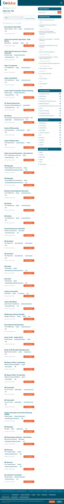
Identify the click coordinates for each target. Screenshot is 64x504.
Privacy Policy (52, 491)
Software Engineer (44, 132)
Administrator (43, 128)
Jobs (38, 494)
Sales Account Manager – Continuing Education (49, 39)
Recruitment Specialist (12, 27)
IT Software (42, 98)
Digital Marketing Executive (46, 20)
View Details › (29, 33)
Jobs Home (6, 8)
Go (59, 12)
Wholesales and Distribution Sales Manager (48, 46)
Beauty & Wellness (25, 494)
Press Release (52, 494)
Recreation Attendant (45, 73)
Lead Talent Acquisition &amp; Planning (18, 91)
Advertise (59, 491)
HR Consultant (43, 78)
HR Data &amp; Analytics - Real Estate (17, 437)
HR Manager (8, 166)
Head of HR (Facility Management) (16, 350)
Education (44, 494)
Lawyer (41, 144)
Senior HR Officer (10, 302)
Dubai (41, 152)
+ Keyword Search (29, 18)
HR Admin (8, 203)
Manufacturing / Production (46, 115)
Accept (52, 501)
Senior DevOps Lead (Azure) (47, 52)
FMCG (41, 108)
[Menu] (61, 2)
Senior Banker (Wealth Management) (49, 63)
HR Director (8, 450)
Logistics (41, 142)
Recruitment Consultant (13, 475)
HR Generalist (9, 387)
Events (33, 494)
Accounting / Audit (44, 113)
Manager (41, 140)
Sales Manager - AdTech (45, 68)
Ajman (41, 159)
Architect (41, 137)
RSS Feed (45, 491)
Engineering (42, 96)
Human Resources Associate (14, 228)
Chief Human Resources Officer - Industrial (48, 25)
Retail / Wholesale (44, 110)
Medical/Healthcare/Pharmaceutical (49, 106)
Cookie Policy (5, 502)
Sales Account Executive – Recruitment (18, 153)
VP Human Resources (12, 103)
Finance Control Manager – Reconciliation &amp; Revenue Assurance (47, 33)
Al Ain (40, 162)
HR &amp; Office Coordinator (14, 362)
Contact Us (38, 491)
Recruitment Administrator (14, 325)
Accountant (42, 125)
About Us (31, 491)
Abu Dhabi (42, 157)
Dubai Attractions (24, 497)
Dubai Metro (15, 497)
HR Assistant (8, 241)
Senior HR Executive (11, 128)
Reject (59, 501)
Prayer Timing (5, 497)
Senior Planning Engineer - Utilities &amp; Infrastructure (48, 57)
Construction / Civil (44, 93)
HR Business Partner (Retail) (14, 314)
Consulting (42, 130)
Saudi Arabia (42, 164)
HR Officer (8, 116)
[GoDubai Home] (9, 3)
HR (40, 135)
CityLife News (15, 494)
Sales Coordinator (10, 65)
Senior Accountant (11, 291)
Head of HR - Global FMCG (13, 337)
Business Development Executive (16, 191)
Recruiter (7, 266)
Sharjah (41, 154)
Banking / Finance (44, 103)
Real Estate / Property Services (47, 101)
